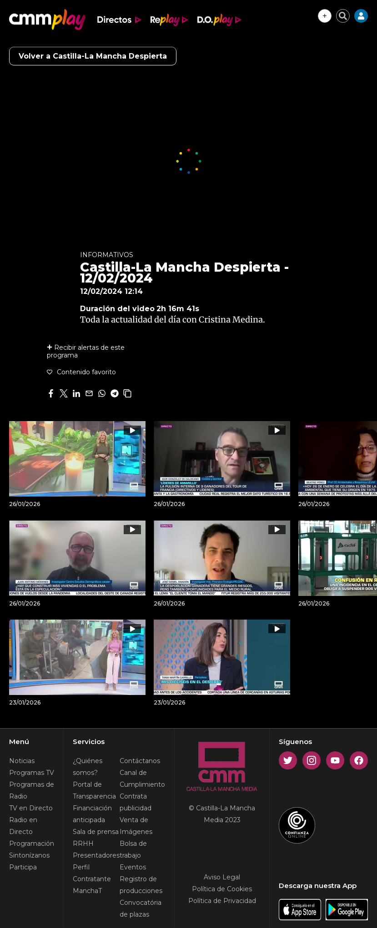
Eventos (133, 867)
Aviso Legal (222, 877)
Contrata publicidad (135, 802)
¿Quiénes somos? (87, 767)
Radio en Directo (23, 826)
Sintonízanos (29, 855)
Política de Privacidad (222, 901)
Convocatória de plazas (140, 908)
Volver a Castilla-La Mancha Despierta (93, 56)
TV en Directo (31, 808)
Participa (23, 867)
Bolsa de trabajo (133, 849)
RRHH (83, 843)
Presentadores (96, 855)
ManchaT (87, 891)
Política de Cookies (222, 889)
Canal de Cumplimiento (142, 779)
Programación (31, 843)
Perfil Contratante (92, 873)
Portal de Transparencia (94, 790)
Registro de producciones (141, 885)
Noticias (22, 761)
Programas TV (31, 773)
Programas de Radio (31, 790)
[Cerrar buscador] (343, 16)
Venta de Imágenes (136, 826)
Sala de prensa (96, 832)
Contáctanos (140, 761)
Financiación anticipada (92, 814)
